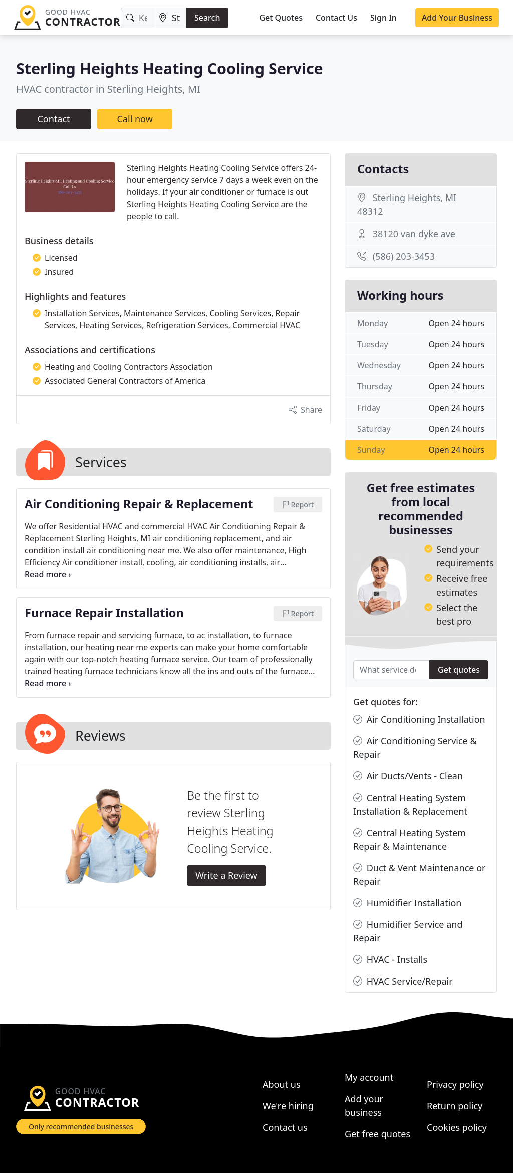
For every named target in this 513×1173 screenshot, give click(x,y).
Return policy (454, 1106)
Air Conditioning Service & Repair (415, 747)
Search (207, 17)
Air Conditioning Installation (419, 719)
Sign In (383, 17)
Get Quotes (281, 17)
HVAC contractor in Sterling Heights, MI (108, 89)
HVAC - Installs (390, 959)
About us (282, 1084)
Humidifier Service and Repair (407, 931)
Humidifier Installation (407, 903)
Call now (135, 119)
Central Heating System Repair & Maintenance (409, 839)
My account (369, 1077)
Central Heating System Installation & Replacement (410, 804)
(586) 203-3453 (404, 256)
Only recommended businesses (81, 1126)
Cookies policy (457, 1127)
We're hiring (288, 1106)
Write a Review (226, 875)
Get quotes (459, 669)
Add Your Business (457, 17)
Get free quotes (377, 1134)
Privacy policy (455, 1084)
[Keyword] (137, 18)
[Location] (169, 18)
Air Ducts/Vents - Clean (408, 776)
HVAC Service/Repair (403, 981)
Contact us (285, 1127)
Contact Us (336, 17)
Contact (53, 119)
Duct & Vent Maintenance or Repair (419, 874)
